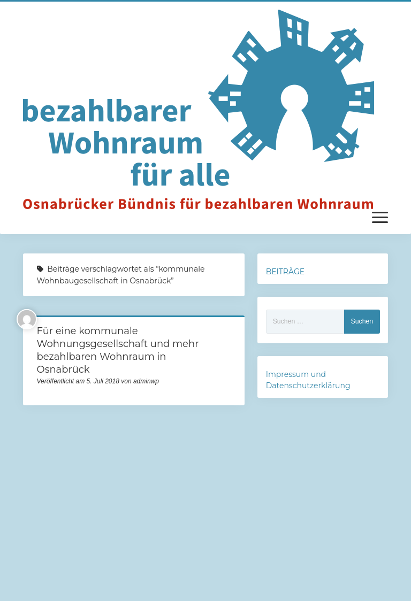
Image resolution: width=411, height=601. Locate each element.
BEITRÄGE (285, 271)
